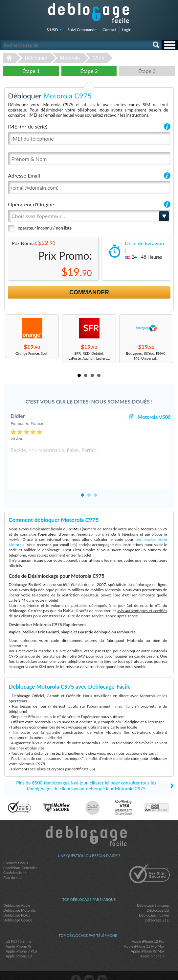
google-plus (102, 964)
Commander (89, 292)
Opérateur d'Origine (31, 204)
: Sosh (31, 353)
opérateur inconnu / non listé (45, 228)
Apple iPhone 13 (19, 940)
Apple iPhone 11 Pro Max (144, 930)
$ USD (52, 29)
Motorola (70, 58)
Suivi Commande (82, 29)
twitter (89, 964)
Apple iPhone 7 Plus (21, 935)
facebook (76, 964)
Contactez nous (15, 847)
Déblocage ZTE (157, 904)
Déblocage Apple (16, 889)
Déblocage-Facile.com (89, 820)
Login (126, 29)
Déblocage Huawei (154, 899)
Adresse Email (24, 175)
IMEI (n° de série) (27, 126)
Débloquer (36, 58)
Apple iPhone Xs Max (148, 935)
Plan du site (12, 862)
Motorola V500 (154, 417)
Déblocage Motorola (19, 894)
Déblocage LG (158, 894)
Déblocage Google (18, 904)
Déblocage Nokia (16, 899)
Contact (109, 29)
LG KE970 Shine (18, 925)
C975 (98, 58)
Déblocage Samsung (153, 889)
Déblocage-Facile (89, 13)
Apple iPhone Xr (18, 930)
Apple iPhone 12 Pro (148, 925)
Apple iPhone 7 (152, 940)
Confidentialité (15, 857)
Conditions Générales (20, 852)
